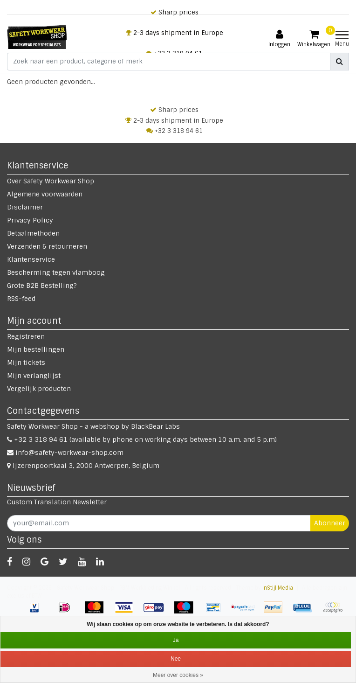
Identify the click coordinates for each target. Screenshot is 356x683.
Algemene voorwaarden (44, 194)
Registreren (26, 336)
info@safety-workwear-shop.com (65, 452)
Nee (176, 658)
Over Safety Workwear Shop (50, 181)
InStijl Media (277, 588)
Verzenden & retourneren (47, 246)
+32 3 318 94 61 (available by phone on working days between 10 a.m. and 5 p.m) (142, 439)
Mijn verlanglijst (34, 375)
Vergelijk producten (39, 388)
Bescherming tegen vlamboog (56, 272)
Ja (176, 640)
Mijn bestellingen (35, 349)
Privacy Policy (30, 220)
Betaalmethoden (33, 233)
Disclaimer (25, 207)
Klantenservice (31, 259)
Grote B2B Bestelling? (42, 285)
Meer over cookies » (178, 675)
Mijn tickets (26, 362)
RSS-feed (21, 298)
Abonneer (329, 523)
